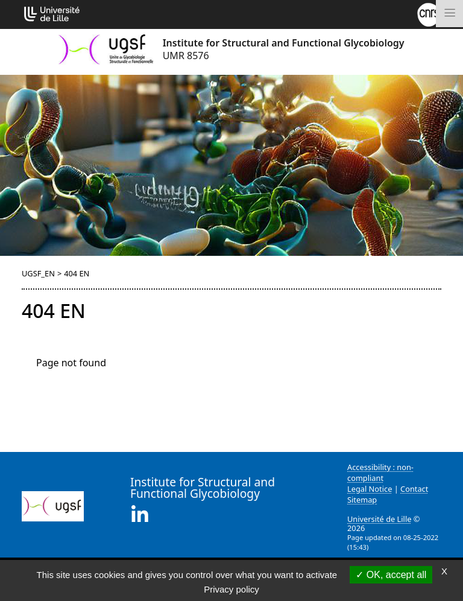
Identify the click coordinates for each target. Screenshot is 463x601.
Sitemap (362, 499)
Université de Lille (379, 519)
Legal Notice (369, 488)
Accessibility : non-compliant (380, 472)
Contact (414, 488)
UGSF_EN (38, 273)
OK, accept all (391, 575)
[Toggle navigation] (449, 13)
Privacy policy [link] (231, 589)
